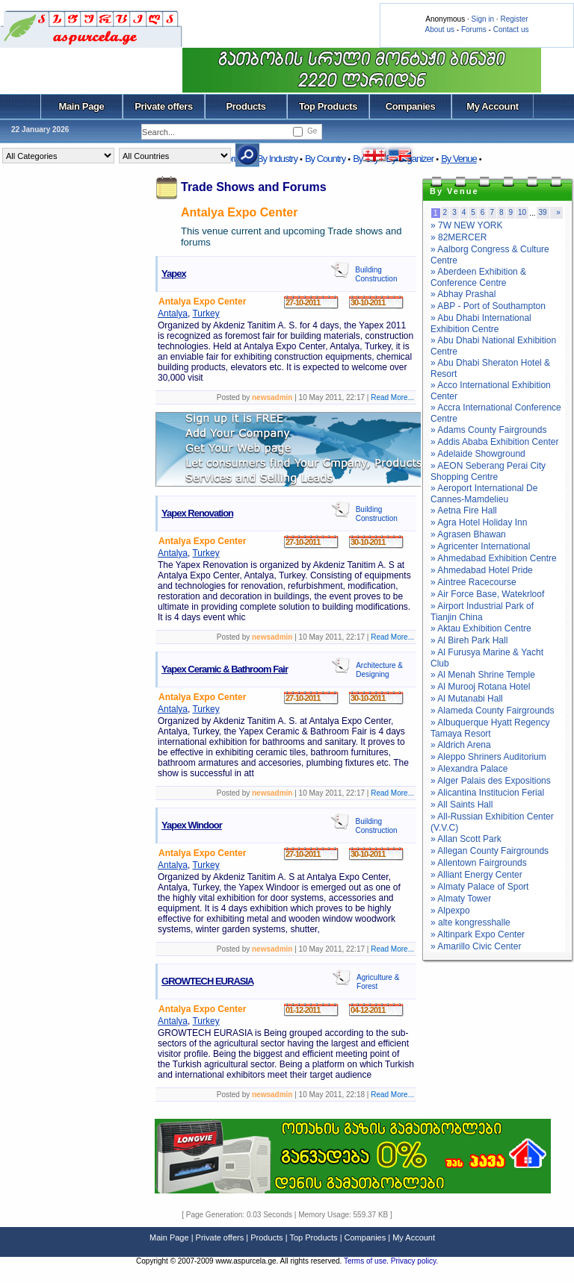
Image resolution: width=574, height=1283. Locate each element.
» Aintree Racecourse (473, 582)
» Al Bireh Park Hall (468, 640)
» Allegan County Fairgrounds (489, 851)
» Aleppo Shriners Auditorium (488, 757)
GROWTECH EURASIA (207, 981)
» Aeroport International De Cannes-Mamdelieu (483, 494)
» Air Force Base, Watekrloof (487, 594)
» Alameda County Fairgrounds (492, 710)
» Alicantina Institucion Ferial (487, 792)
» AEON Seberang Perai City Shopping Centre (488, 471)
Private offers (164, 106)
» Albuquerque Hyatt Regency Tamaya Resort (489, 728)
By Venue (459, 158)
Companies (411, 106)
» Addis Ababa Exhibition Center (494, 442)
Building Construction (376, 274)
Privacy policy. (414, 1261)
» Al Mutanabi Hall (466, 698)
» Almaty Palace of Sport (479, 886)
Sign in (482, 19)
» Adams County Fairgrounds (488, 430)
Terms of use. (367, 1261)
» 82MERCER (458, 237)
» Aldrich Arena (460, 745)
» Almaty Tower (460, 898)
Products (245, 106)
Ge (312, 131)
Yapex (173, 273)
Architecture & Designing (379, 669)
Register (514, 19)
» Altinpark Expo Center (477, 934)
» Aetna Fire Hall (463, 510)
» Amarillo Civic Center (475, 946)
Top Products (328, 106)
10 (522, 212)
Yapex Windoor (191, 825)
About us (439, 29)
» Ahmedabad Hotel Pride (481, 570)
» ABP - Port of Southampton (488, 306)
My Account (492, 106)
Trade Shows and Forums (254, 187)
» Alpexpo (450, 910)
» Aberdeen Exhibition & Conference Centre (478, 277)
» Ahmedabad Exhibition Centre (493, 558)
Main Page (82, 106)
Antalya (173, 313)
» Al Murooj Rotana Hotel (480, 686)
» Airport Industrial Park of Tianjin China (482, 611)
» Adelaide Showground (477, 454)
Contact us (511, 29)
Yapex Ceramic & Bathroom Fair (224, 669)
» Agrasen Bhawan (468, 534)
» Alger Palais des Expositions (490, 780)
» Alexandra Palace (468, 769)
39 (543, 212)
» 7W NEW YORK (466, 225)
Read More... (392, 397)
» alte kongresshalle (470, 922)
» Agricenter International (480, 546)
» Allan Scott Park (466, 839)
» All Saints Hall (461, 804)
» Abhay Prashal (463, 294)
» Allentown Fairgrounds (478, 863)
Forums (474, 29)
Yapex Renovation (197, 513)
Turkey (205, 313)
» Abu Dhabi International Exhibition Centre (480, 323)
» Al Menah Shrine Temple (482, 674)
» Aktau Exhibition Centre (480, 628)
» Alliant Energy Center (476, 875)
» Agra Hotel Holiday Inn (478, 522)
